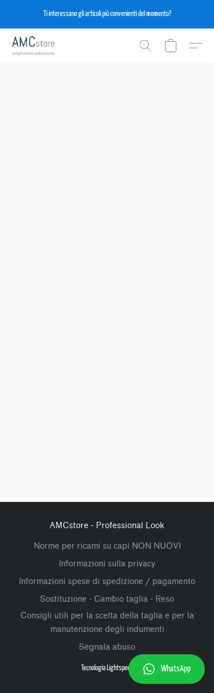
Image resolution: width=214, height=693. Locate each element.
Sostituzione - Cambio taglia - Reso (107, 599)
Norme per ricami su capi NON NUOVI (107, 546)
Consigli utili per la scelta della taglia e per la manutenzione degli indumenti (107, 622)
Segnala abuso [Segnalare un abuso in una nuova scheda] (107, 647)
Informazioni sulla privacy (107, 564)
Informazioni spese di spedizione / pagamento (107, 581)
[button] (107, 14)
